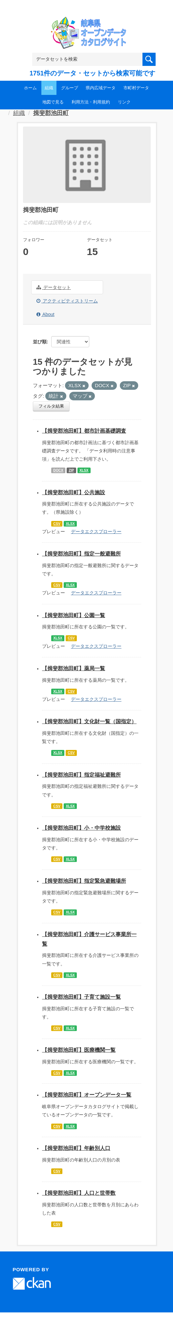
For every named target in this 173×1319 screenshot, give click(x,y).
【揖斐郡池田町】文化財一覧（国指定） (89, 721)
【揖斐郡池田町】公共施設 (73, 492)
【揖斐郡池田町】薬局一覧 (73, 668)
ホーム (30, 87)
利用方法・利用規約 (91, 102)
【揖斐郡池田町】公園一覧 (73, 615)
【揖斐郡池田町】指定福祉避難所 (81, 775)
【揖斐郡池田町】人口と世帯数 (79, 1193)
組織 (49, 87)
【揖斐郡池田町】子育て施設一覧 (81, 997)
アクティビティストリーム (67, 300)
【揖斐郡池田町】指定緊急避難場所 (84, 881)
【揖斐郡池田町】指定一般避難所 (81, 554)
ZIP (71, 470)
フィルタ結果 (51, 406)
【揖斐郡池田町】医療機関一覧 (79, 1050)
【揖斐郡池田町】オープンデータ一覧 (86, 1095)
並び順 (40, 341)
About (45, 314)
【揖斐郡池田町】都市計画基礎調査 (84, 431)
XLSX (83, 470)
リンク (124, 102)
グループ (69, 87)
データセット (53, 287)
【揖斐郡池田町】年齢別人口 (76, 1148)
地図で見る (53, 102)
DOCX (58, 470)
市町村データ (136, 87)
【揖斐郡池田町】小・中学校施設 (81, 828)
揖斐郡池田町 (51, 113)
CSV (56, 524)
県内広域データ (101, 87)
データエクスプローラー (96, 531)
